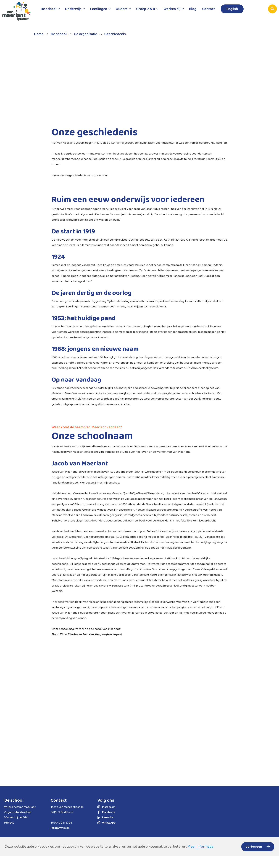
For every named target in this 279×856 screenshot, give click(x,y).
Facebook (106, 812)
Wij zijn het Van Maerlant (20, 807)
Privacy (9, 822)
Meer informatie (200, 847)
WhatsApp (106, 822)
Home (39, 34)
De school (59, 34)
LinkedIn (105, 817)
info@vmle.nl (60, 828)
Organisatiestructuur (18, 812)
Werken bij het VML (16, 817)
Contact (59, 800)
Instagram (106, 807)
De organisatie (85, 34)
